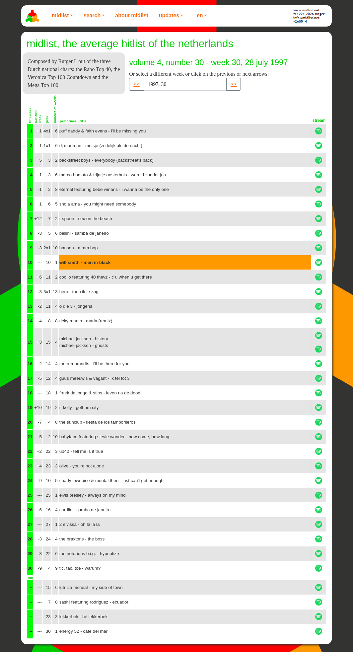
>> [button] (234, 84)
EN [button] (200, 15)
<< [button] (136, 84)
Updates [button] (169, 15)
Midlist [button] (60, 15)
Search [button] (92, 15)
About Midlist (131, 15)
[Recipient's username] (185, 84)
